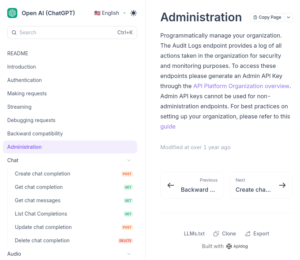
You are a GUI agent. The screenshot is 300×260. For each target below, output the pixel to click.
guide (167, 126)
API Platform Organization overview (241, 86)
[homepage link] (226, 246)
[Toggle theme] (133, 13)
